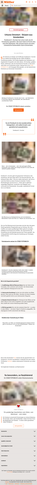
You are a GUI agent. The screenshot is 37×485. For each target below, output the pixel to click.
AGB (6, 483)
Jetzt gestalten (18, 110)
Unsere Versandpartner (18, 436)
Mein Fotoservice (18, 451)
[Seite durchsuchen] (24, 5)
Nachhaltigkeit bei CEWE (18, 446)
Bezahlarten (18, 431)
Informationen (18, 456)
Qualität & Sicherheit (18, 441)
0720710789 (9, 472)
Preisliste (7, 482)
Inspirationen (18, 466)
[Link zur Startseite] (8, 2)
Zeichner (10, 361)
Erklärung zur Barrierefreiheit (26, 483)
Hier (15, 358)
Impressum (17, 483)
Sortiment (18, 461)
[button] (32, 2)
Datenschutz (11, 483)
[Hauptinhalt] (18, 218)
